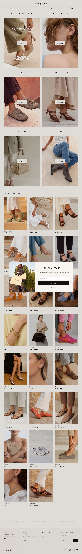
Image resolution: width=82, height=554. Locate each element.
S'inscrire (54, 283)
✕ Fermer (53, 287)
